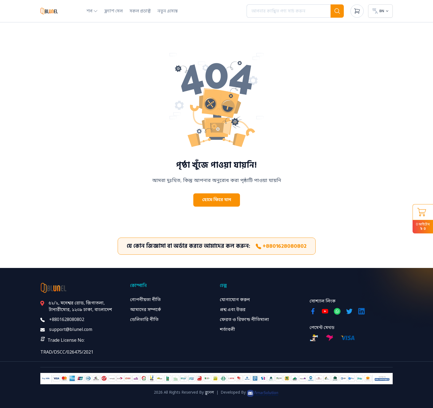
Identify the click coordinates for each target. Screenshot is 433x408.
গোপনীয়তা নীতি (145, 300)
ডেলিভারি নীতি (144, 320)
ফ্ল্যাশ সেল (113, 11)
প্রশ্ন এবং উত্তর (232, 310)
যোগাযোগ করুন (235, 300)
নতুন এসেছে (167, 11)
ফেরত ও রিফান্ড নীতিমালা (244, 320)
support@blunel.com (70, 330)
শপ (92, 11)
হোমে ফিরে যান (216, 200)
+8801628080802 (281, 246)
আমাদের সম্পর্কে (145, 310)
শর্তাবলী (227, 330)
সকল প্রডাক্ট (140, 11)
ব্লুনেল (209, 392)
